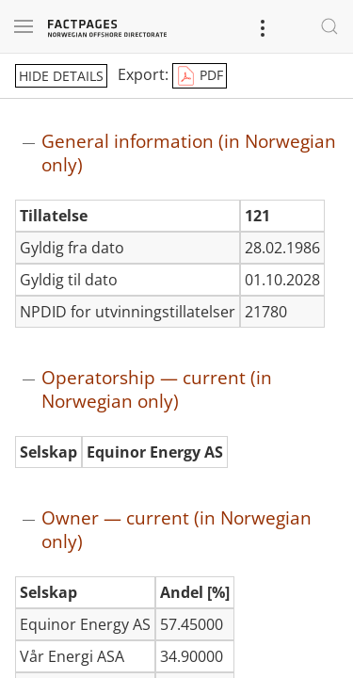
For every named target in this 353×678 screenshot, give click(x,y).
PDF (199, 76)
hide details (61, 76)
